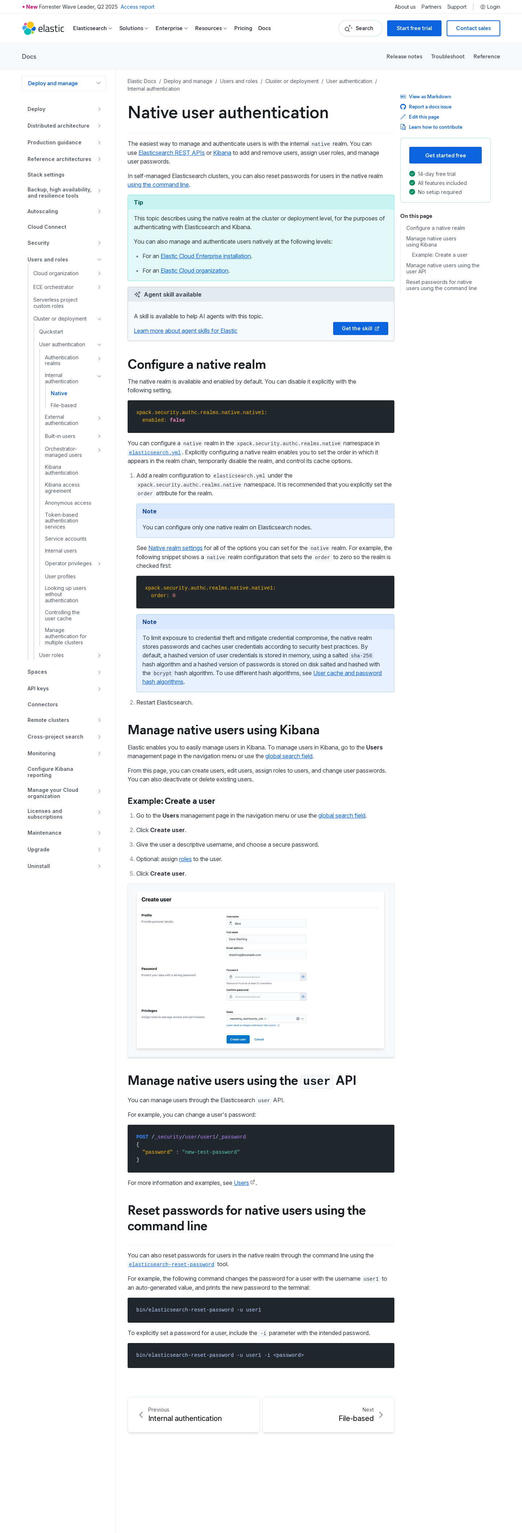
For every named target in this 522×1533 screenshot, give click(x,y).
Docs (264, 28)
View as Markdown (425, 96)
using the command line (158, 184)
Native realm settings (175, 547)
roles (185, 859)
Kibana (222, 152)
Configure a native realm (197, 363)
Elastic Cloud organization (194, 270)
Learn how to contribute (431, 126)
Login (490, 7)
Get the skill (361, 328)
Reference (486, 56)
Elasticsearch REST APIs (171, 152)
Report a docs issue (425, 106)
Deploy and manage (53, 83)
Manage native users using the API (242, 1079)
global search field (288, 756)
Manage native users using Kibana (224, 728)
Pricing (243, 28)
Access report (137, 7)
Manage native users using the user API (443, 268)
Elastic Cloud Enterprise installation (206, 256)
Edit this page (419, 116)
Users (241, 1182)
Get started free (445, 155)
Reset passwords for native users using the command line (247, 1217)
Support (457, 6)
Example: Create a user (171, 800)
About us (405, 6)
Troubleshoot (448, 56)
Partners (432, 6)
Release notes (404, 56)
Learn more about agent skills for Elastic (185, 330)
